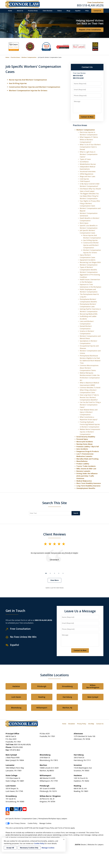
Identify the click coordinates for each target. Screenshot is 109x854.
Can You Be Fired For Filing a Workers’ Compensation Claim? (90, 404)
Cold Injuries (84, 179)
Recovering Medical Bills (88, 314)
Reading (41, 697)
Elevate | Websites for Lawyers (89, 845)
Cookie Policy (32, 823)
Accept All (10, 848)
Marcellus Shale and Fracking (87, 459)
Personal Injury (82, 439)
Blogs (68, 11)
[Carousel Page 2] (50, 573)
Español (77, 11)
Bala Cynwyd (93, 697)
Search (75, 513)
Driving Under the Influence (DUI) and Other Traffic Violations (87, 475)
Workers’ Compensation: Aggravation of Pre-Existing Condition (90, 274)
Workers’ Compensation (29, 57)
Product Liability (82, 464)
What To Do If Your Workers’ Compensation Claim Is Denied (90, 146)
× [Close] (63, 839)
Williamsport (41, 707)
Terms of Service (64, 828)
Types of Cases (85, 159)
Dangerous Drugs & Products (87, 451)
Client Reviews (47, 11)
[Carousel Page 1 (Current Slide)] (46, 573)
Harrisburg (67, 697)
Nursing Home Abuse (84, 444)
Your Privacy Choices (16, 823)
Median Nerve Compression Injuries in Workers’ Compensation (90, 431)
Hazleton (16, 686)
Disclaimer (71, 724)
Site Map (91, 724)
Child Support (85, 181)
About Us (20, 11)
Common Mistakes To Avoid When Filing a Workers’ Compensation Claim (90, 389)
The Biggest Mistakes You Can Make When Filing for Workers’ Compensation (89, 196)
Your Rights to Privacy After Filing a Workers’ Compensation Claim (90, 203)
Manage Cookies (45, 823)
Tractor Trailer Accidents (86, 466)
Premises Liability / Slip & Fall (87, 447)
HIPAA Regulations (86, 174)
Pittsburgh (41, 686)
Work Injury (84, 223)
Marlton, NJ (67, 707)
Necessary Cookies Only (29, 848)
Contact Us (97, 11)
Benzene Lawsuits (83, 471)
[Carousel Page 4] (59, 573)
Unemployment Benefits (85, 488)
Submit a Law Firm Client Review (55, 588)
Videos (59, 11)
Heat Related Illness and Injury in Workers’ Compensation (88, 412)
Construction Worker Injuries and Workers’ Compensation (34, 87)
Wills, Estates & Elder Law (86, 469)
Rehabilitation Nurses (88, 164)
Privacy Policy (81, 724)
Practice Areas (33, 11)
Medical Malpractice (84, 481)
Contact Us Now (87, 117)
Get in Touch (15, 610)
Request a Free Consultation (90, 30)
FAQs (87, 11)
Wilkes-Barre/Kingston (92, 686)
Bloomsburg (16, 707)
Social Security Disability (85, 437)
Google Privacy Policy (46, 828)
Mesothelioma (81, 461)
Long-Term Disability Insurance (88, 486)
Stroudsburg (67, 686)
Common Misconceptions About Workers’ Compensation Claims (89, 367)
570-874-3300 (17, 747)
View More (54, 580)
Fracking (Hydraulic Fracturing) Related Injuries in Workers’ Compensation (90, 424)
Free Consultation (95, 2)
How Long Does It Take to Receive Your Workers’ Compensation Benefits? (89, 397)
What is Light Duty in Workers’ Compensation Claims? (88, 154)
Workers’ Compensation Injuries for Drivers (28, 90)
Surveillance (84, 162)
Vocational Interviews (88, 171)
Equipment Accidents (87, 260)
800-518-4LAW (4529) (90, 5)
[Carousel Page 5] (63, 573)
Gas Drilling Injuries (18, 83)
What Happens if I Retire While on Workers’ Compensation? (89, 139)
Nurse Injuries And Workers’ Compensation (28, 80)
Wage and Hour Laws (87, 176)
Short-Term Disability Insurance (88, 483)
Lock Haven (16, 697)
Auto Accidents (82, 449)
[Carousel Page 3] (54, 573)
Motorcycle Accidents (84, 442)
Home (10, 11)
